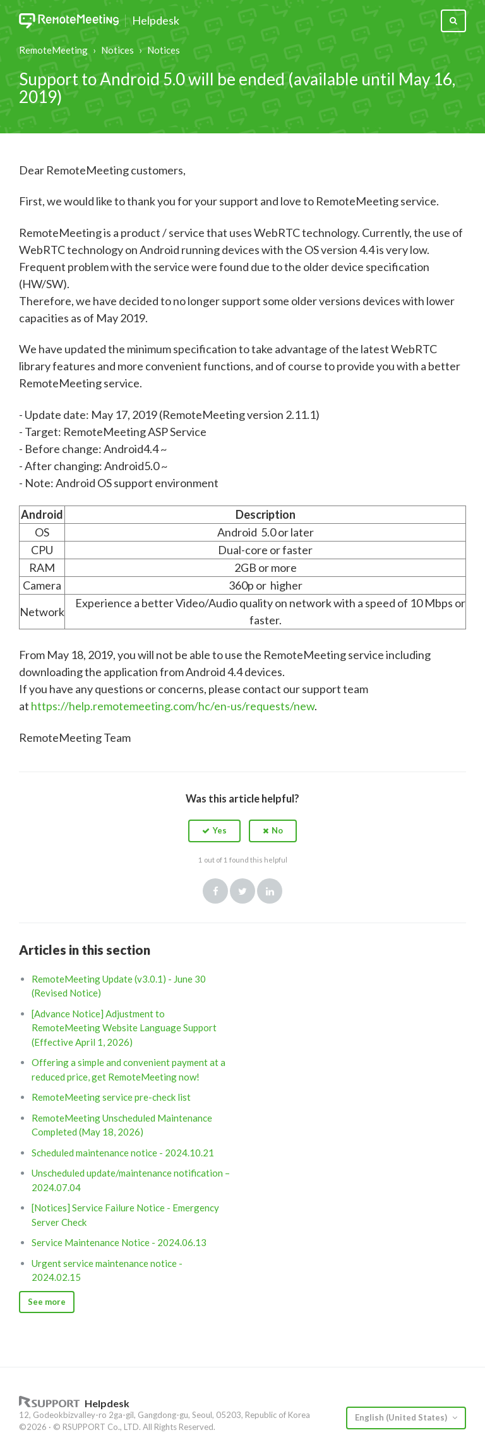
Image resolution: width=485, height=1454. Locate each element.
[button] (214, 831)
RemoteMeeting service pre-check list (111, 1097)
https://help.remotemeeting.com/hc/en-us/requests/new (172, 706)
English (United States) (402, 1417)
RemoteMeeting (53, 50)
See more (47, 1302)
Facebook (215, 891)
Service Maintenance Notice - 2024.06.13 (119, 1242)
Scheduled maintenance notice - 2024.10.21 (123, 1152)
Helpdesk (155, 21)
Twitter (242, 891)
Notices (117, 50)
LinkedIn (269, 891)
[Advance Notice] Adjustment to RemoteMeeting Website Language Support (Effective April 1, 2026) (124, 1028)
